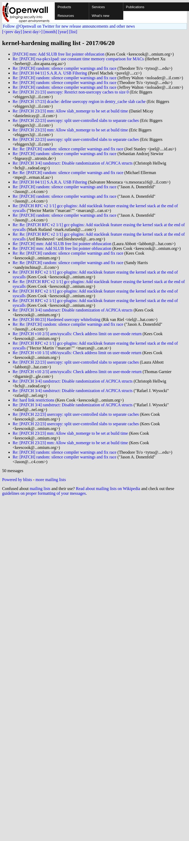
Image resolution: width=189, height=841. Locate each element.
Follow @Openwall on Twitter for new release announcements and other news (69, 26)
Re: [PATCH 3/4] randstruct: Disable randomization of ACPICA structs (72, 163)
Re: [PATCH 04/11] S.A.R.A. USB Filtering (50, 73)
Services (98, 7)
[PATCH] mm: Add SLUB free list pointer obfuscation (58, 54)
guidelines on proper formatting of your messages (44, 493)
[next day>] (32, 31)
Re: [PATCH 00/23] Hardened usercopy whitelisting (56, 319)
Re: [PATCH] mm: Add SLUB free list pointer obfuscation (62, 243)
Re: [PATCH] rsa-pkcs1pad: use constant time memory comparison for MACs (78, 59)
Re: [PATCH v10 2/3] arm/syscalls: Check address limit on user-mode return (77, 334)
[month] (50, 31)
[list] (73, 31)
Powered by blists (17, 479)
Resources (66, 16)
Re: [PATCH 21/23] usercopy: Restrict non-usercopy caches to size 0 (71, 92)
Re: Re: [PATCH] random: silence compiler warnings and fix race (68, 149)
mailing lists (40, 488)
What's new (100, 16)
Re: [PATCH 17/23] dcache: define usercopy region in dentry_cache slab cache (79, 101)
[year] (63, 31)
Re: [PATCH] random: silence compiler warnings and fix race (64, 68)
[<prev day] (12, 31)
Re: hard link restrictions (33, 400)
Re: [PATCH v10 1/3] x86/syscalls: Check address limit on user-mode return (77, 352)
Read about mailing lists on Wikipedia (108, 488)
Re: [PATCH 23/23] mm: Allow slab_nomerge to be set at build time (70, 111)
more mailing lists (50, 479)
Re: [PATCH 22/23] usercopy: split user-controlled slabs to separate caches (76, 120)
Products (64, 7)
